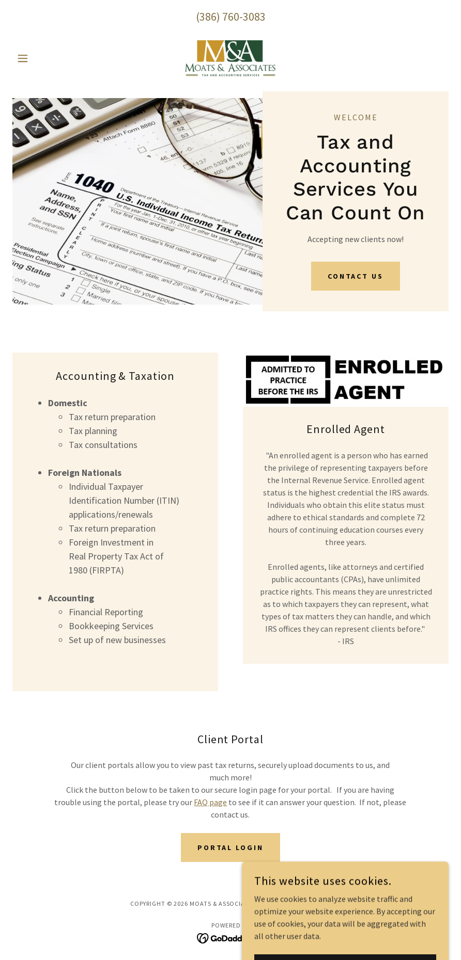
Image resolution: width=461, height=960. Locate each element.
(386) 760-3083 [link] (231, 16)
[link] (230, 58)
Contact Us (356, 276)
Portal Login (230, 847)
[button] (45, 58)
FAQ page (210, 802)
